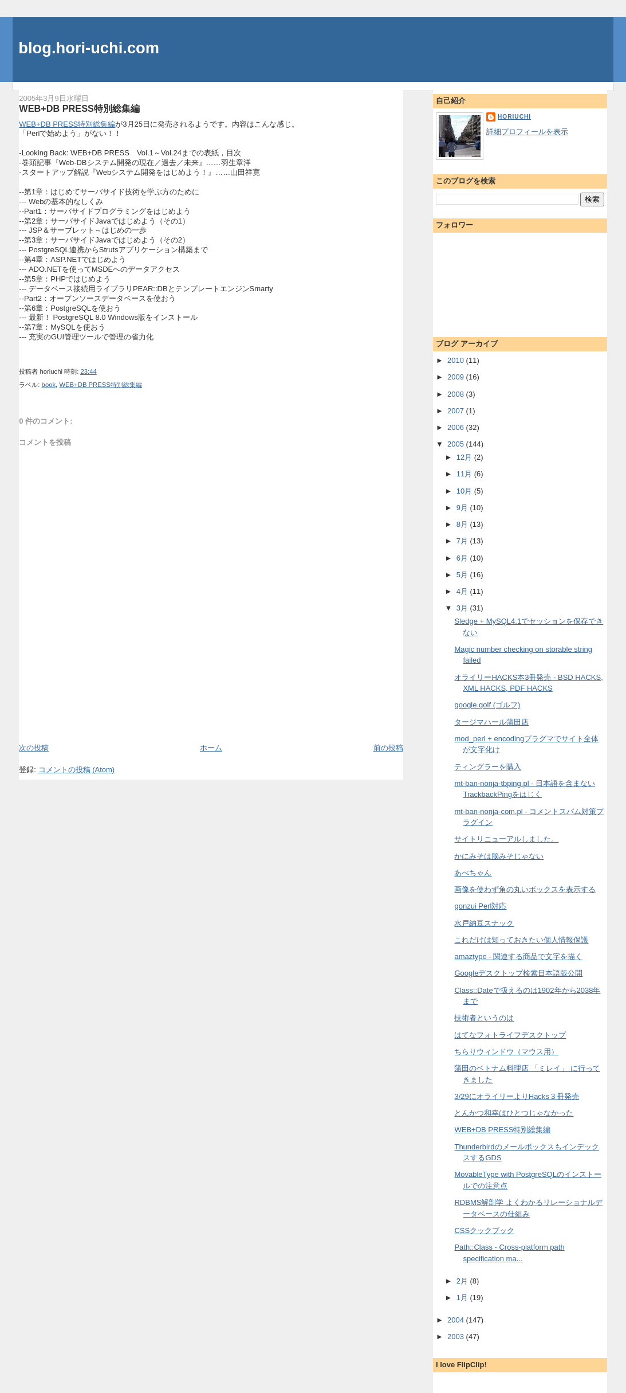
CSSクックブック (484, 1230)
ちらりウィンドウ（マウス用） (506, 1051)
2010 (456, 360)
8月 (463, 524)
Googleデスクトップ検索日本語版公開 (518, 973)
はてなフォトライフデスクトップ (510, 1035)
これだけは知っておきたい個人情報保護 (521, 940)
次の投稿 (34, 748)
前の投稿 (388, 748)
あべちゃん (472, 872)
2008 (456, 394)
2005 (456, 444)
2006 (456, 427)
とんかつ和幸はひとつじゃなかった (513, 1113)
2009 (456, 377)
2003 (456, 1336)
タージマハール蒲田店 (491, 722)
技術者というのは (484, 1018)
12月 (465, 457)
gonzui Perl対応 (480, 906)
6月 (463, 558)
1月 (463, 1297)
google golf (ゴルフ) (487, 705)
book (49, 384)
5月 (463, 574)
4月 (463, 591)
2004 (456, 1320)
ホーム (211, 748)
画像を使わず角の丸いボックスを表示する (525, 889)
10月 (465, 491)
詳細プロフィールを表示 (527, 131)
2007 (456, 410)
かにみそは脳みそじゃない (499, 856)
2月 (463, 1281)
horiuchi (514, 117)
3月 (463, 608)
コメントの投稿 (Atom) (76, 769)
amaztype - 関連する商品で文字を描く (518, 956)
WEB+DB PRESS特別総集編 (79, 108)
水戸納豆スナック (484, 923)
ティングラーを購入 (487, 766)
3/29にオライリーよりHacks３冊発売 (516, 1096)
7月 (463, 541)
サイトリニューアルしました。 (506, 839)
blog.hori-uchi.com (88, 48)
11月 (465, 473)
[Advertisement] (86, 716)
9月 (463, 507)
